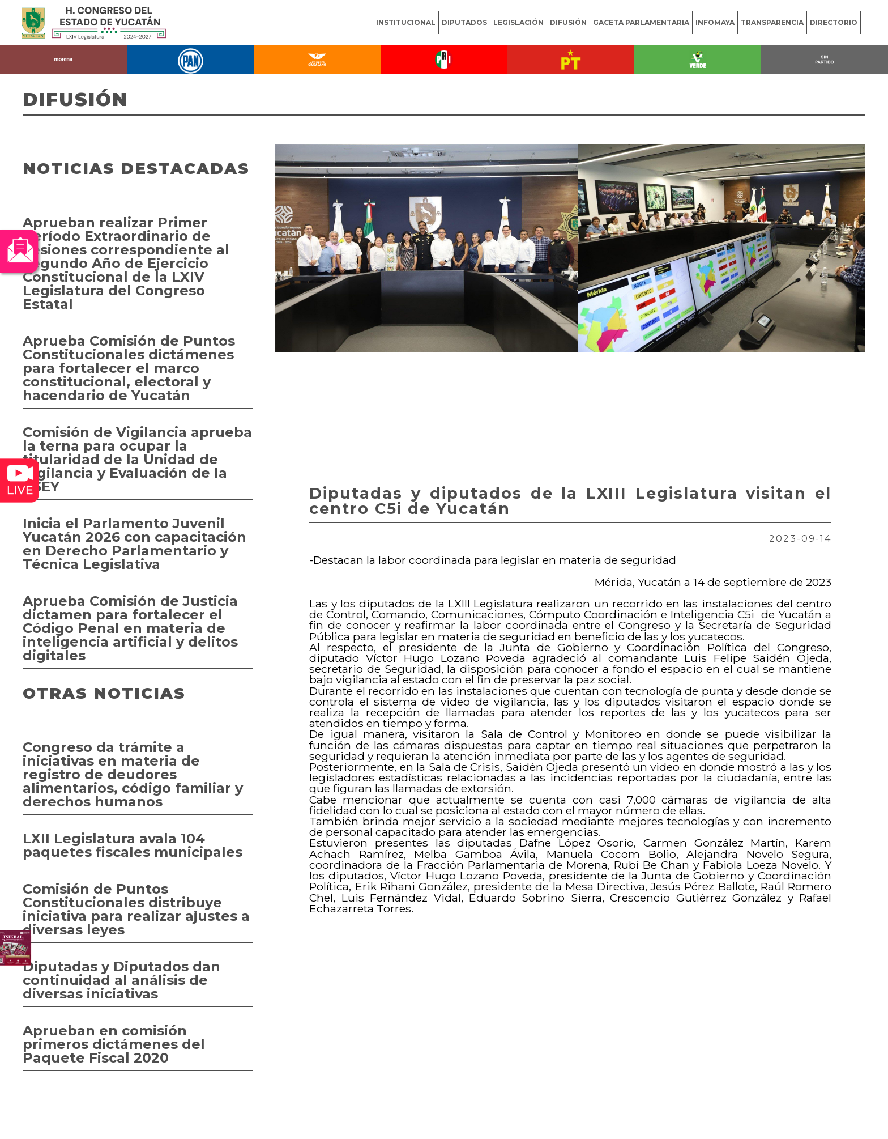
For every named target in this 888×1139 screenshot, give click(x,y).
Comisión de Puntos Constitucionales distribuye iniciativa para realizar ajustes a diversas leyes (136, 909)
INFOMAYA (715, 22)
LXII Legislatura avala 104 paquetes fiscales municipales (132, 845)
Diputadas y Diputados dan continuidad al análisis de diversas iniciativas (121, 980)
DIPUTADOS (464, 22)
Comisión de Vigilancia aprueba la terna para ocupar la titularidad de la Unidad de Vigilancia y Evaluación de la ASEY (137, 459)
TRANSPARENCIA (772, 22)
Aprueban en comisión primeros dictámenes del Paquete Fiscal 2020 (114, 1044)
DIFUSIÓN (568, 22)
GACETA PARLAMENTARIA (641, 22)
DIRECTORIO (833, 22)
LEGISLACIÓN (518, 22)
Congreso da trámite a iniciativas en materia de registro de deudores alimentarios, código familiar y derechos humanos (133, 774)
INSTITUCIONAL (406, 22)
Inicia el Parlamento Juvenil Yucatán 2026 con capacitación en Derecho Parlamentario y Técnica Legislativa (134, 543)
